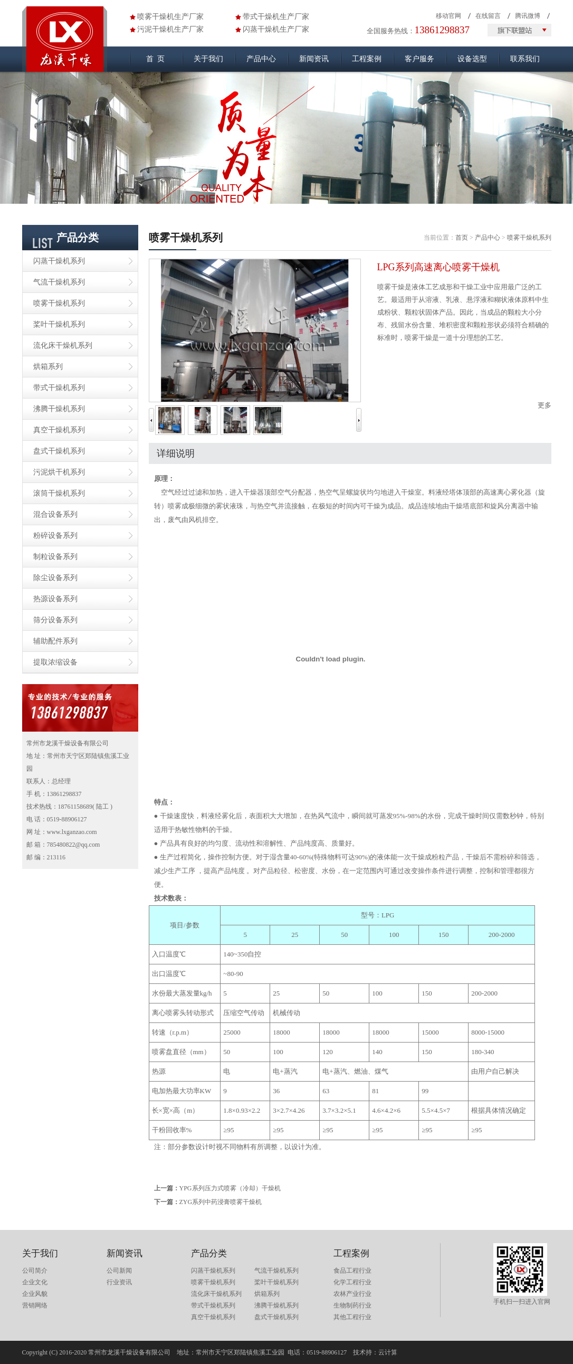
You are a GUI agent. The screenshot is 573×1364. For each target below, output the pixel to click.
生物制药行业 (352, 1305)
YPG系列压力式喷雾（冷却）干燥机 (230, 1188)
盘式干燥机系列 (59, 451)
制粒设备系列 (55, 557)
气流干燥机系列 (59, 282)
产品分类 (209, 1253)
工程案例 (366, 59)
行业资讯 (119, 1282)
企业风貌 (34, 1293)
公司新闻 (119, 1270)
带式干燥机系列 (59, 388)
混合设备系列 (55, 514)
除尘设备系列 (55, 578)
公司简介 (34, 1270)
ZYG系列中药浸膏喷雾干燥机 (220, 1202)
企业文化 (34, 1282)
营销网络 (34, 1305)
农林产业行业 (352, 1293)
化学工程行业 (352, 1282)
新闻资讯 (314, 59)
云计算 (387, 1352)
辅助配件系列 (55, 641)
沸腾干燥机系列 (59, 409)
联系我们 (525, 59)
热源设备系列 (55, 599)
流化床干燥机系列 (62, 345)
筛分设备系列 (55, 620)
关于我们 (208, 59)
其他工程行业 (352, 1317)
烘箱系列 (48, 367)
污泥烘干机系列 (59, 472)
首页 (461, 237)
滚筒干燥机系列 (59, 493)
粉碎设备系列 (55, 535)
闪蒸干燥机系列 (59, 261)
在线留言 (488, 16)
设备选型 (472, 59)
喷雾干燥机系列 (59, 303)
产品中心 (261, 59)
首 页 (155, 59)
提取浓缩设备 (55, 662)
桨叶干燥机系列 (59, 324)
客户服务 (419, 59)
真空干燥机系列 (59, 430)
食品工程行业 (352, 1270)
